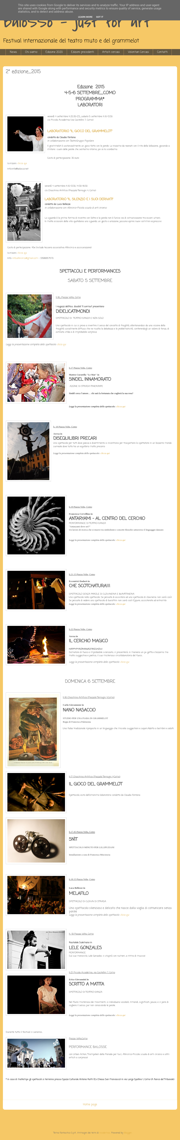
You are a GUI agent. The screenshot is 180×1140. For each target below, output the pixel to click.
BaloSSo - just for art (77, 22)
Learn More (85, 17)
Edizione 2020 (54, 52)
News (13, 52)
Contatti (162, 52)
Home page (90, 1104)
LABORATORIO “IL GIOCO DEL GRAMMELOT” (79, 131)
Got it (99, 17)
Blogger (128, 1133)
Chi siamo (31, 52)
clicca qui (22, 163)
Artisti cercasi (111, 52)
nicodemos (104, 1133)
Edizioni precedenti (82, 52)
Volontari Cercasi (138, 52)
